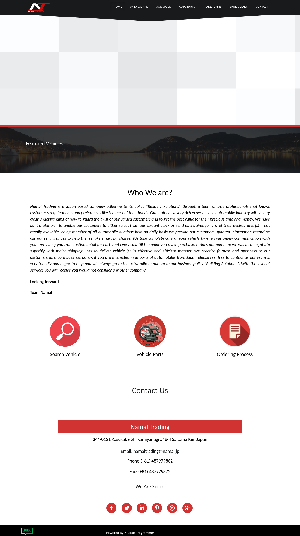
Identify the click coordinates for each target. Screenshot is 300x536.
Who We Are (139, 6)
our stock (163, 6)
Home (118, 6)
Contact (262, 6)
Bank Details (239, 6)
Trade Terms (212, 6)
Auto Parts (187, 6)
